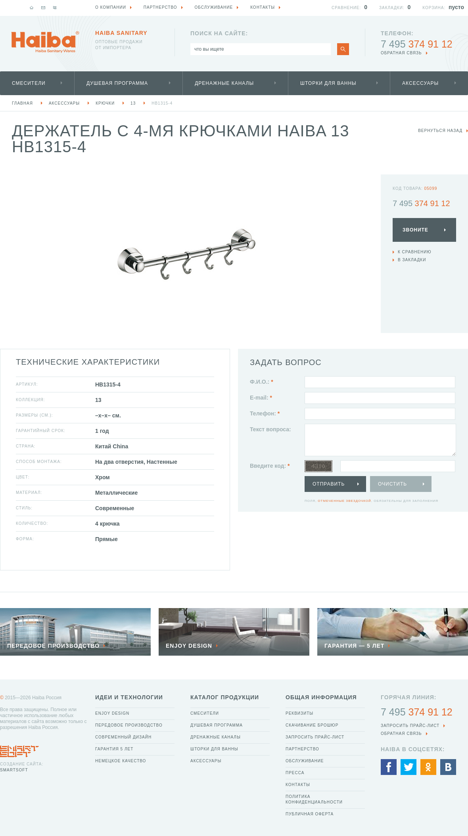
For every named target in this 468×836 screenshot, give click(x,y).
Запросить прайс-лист (315, 737)
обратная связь (401, 53)
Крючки (105, 103)
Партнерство (302, 749)
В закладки (412, 260)
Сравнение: (346, 8)
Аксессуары (420, 83)
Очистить (392, 484)
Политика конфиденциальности (314, 799)
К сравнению (415, 252)
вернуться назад (440, 130)
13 (133, 103)
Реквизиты (299, 713)
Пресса (295, 773)
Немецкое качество (120, 761)
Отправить (329, 484)
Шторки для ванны (328, 83)
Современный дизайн (123, 737)
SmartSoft (14, 770)
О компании (110, 7)
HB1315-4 (162, 103)
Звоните (415, 230)
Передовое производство (129, 725)
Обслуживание (305, 761)
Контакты (298, 784)
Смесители (29, 83)
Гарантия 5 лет (114, 749)
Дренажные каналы (224, 83)
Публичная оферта (310, 814)
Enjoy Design (112, 713)
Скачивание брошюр (312, 725)
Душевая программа (117, 83)
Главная (22, 103)
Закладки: (392, 8)
